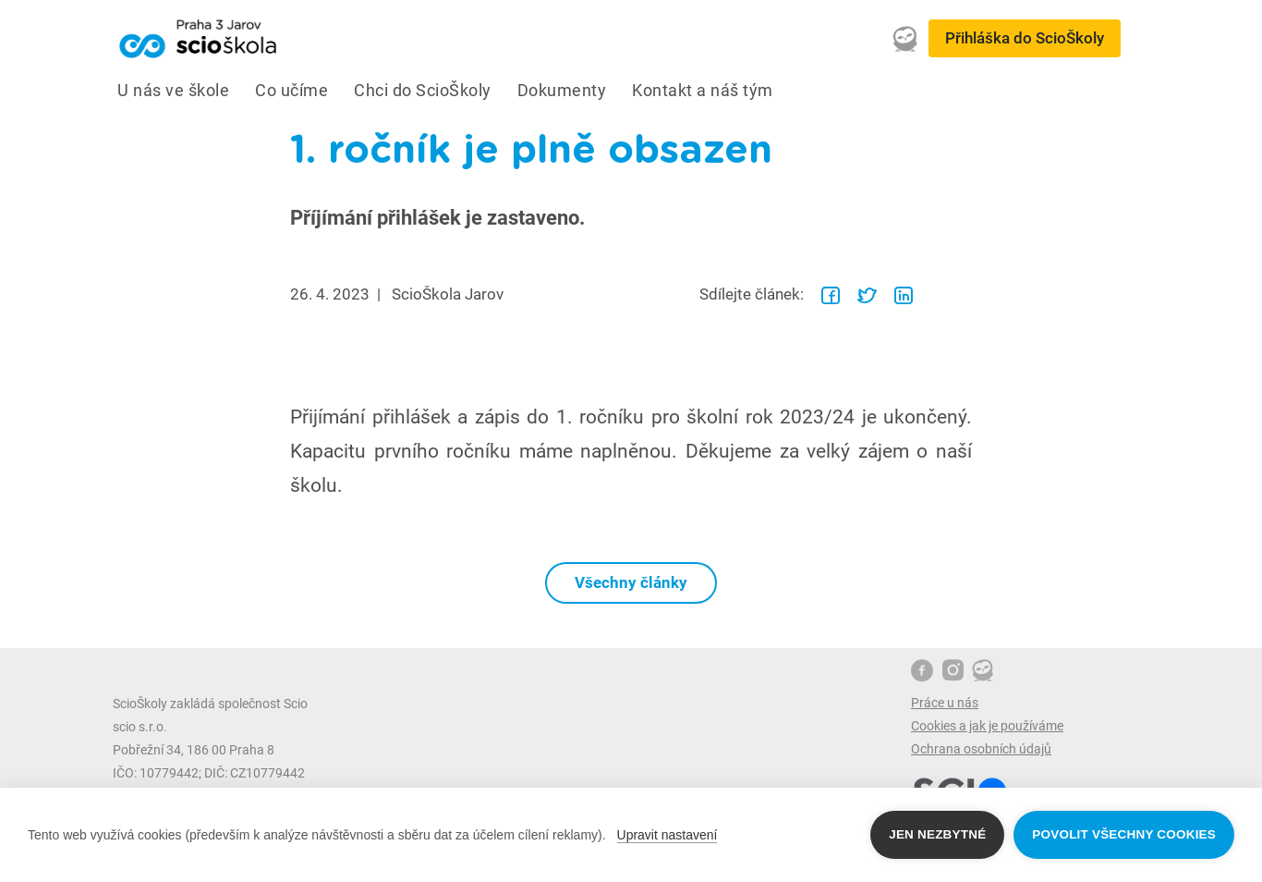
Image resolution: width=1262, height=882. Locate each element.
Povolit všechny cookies (1124, 834)
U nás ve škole (173, 90)
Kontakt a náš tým (702, 90)
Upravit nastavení (667, 834)
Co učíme (291, 90)
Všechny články (631, 582)
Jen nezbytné (937, 834)
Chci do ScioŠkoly (422, 90)
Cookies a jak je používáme (987, 725)
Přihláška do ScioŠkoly (1024, 38)
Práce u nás (944, 702)
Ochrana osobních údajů (981, 748)
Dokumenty (562, 90)
